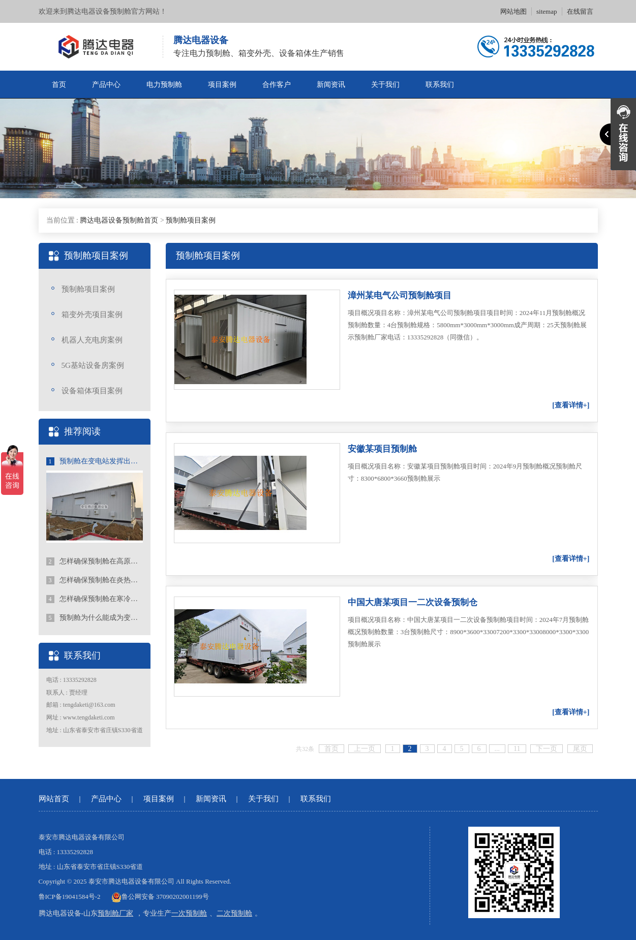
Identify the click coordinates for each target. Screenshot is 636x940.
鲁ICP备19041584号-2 (70, 896)
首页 (59, 84)
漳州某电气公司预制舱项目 (399, 295)
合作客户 (276, 84)
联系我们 (440, 84)
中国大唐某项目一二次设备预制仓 (412, 602)
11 (516, 749)
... (497, 749)
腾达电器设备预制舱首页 (119, 220)
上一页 (364, 749)
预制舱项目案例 (191, 220)
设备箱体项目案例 (92, 391)
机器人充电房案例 (92, 340)
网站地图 (513, 11)
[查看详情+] (570, 405)
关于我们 (385, 84)
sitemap (546, 11)
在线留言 (580, 11)
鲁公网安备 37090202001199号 (160, 896)
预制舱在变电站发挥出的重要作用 (94, 461)
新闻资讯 (331, 84)
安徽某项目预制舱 (382, 449)
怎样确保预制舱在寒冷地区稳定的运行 (94, 599)
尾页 (580, 749)
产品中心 (106, 84)
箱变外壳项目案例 (92, 314)
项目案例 (222, 84)
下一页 (546, 749)
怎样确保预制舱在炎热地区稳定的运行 (94, 580)
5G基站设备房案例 (93, 365)
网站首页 (54, 799)
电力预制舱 (164, 84)
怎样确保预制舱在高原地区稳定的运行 (94, 561)
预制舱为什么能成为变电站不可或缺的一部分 (94, 618)
